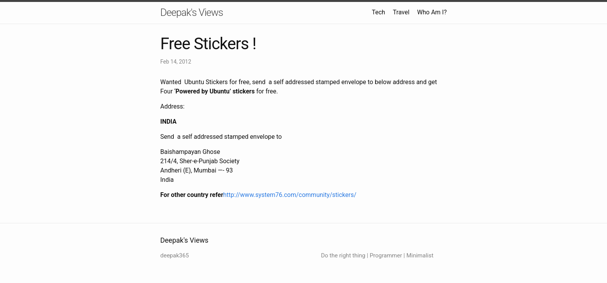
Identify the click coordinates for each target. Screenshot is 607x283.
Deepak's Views (191, 12)
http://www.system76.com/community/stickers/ (290, 194)
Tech (378, 12)
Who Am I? (432, 12)
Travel (401, 12)
